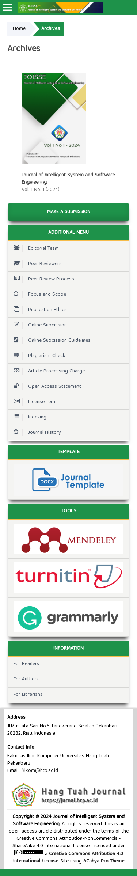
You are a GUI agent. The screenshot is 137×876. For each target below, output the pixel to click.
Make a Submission (68, 212)
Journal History (35, 432)
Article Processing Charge (47, 371)
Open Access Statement (45, 386)
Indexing (28, 417)
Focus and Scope (38, 294)
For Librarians (28, 695)
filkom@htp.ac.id (39, 770)
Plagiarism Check (37, 356)
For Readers (26, 664)
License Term (33, 402)
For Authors (26, 679)
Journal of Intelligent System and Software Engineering (68, 179)
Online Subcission (38, 325)
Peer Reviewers (36, 264)
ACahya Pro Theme (103, 861)
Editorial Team (34, 248)
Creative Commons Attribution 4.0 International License (68, 858)
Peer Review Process (42, 279)
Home (19, 28)
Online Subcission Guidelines (50, 340)
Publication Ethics (38, 310)
